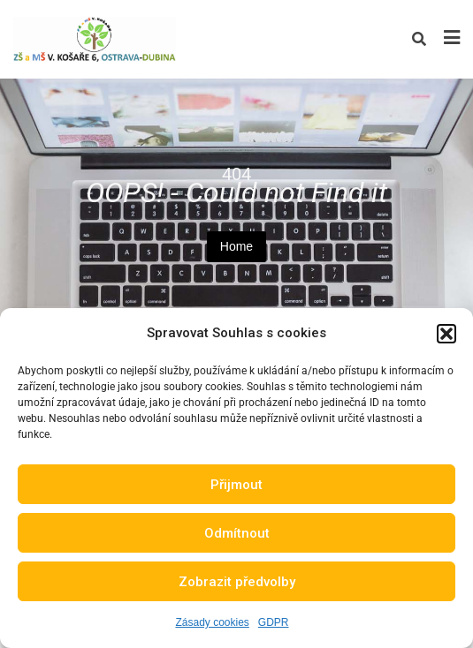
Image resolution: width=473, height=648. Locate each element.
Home (236, 246)
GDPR (273, 622)
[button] (446, 334)
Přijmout (236, 485)
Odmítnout (237, 533)
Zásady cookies (211, 622)
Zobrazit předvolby (237, 582)
